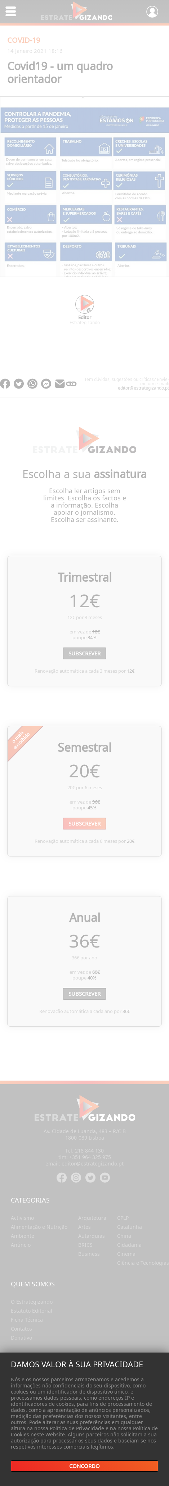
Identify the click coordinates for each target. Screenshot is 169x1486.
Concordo (84, 1466)
